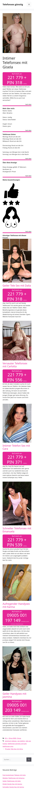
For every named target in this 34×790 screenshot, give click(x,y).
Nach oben (28, 104)
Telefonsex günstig (13, 4)
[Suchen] (28, 759)
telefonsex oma (8, 746)
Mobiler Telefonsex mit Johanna (13, 778)
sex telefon (21, 741)
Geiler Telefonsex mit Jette (12, 781)
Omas (19, 738)
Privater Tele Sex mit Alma (14, 749)
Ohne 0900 (12, 738)
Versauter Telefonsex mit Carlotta (15, 365)
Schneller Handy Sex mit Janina (13, 787)
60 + (6, 738)
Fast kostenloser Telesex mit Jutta (14, 775)
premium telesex (11, 741)
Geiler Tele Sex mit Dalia (17, 285)
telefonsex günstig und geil (17, 744)
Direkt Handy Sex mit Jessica (12, 784)
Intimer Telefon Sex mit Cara (16, 447)
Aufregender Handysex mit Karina (16, 605)
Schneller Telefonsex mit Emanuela (17, 530)
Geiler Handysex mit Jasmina (14, 695)
